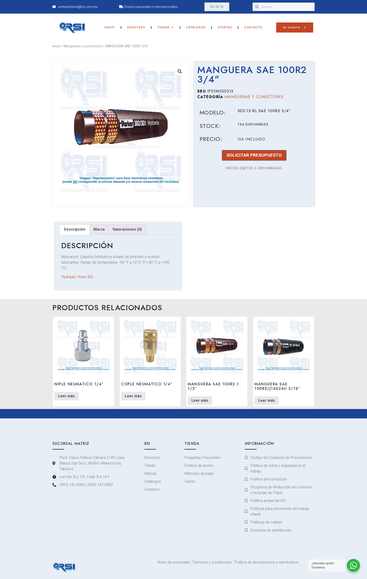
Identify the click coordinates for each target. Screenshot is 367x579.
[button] (180, 71)
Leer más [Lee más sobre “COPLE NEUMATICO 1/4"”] (133, 396)
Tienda (165, 27)
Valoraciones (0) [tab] (127, 229)
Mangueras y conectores (83, 46)
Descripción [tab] (74, 229)
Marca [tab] (99, 229)
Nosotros (136, 27)
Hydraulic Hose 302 (77, 277)
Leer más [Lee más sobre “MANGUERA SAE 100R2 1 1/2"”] (199, 400)
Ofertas (225, 27)
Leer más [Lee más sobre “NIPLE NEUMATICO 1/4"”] (66, 396)
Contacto (253, 27)
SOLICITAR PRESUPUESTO (254, 155)
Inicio (109, 27)
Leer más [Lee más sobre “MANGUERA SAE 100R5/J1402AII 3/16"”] (266, 400)
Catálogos (196, 27)
